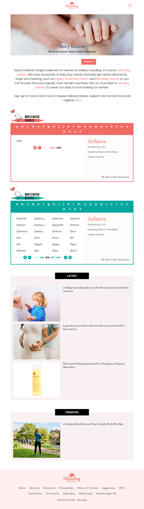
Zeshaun (22, 231)
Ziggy (55, 244)
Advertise (34, 488)
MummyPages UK (106, 493)
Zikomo (21, 250)
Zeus (73, 231)
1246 (52, 147)
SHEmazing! (85, 493)
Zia (18, 244)
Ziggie (38, 244)
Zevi (37, 237)
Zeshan (74, 225)
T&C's (122, 488)
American (71, 79)
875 (42, 257)
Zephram (40, 218)
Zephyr (21, 225)
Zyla (19, 140)
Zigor (73, 244)
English (59, 79)
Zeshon (57, 231)
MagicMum (69, 493)
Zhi (72, 237)
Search (89, 61)
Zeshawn (40, 231)
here (78, 100)
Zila (36, 250)
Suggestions (108, 488)
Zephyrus (40, 225)
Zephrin (75, 218)
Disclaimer (49, 488)
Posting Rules (66, 488)
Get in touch (52, 493)
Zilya (55, 250)
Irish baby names (107, 79)
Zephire (21, 218)
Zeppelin (58, 225)
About (22, 488)
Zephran (57, 218)
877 (53, 257)
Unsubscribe (35, 493)
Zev (18, 237)
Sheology (82, 499)
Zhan (55, 237)
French (84, 79)
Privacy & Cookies (87, 488)
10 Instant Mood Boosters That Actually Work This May (93, 424)
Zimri (73, 250)
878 (58, 257)
